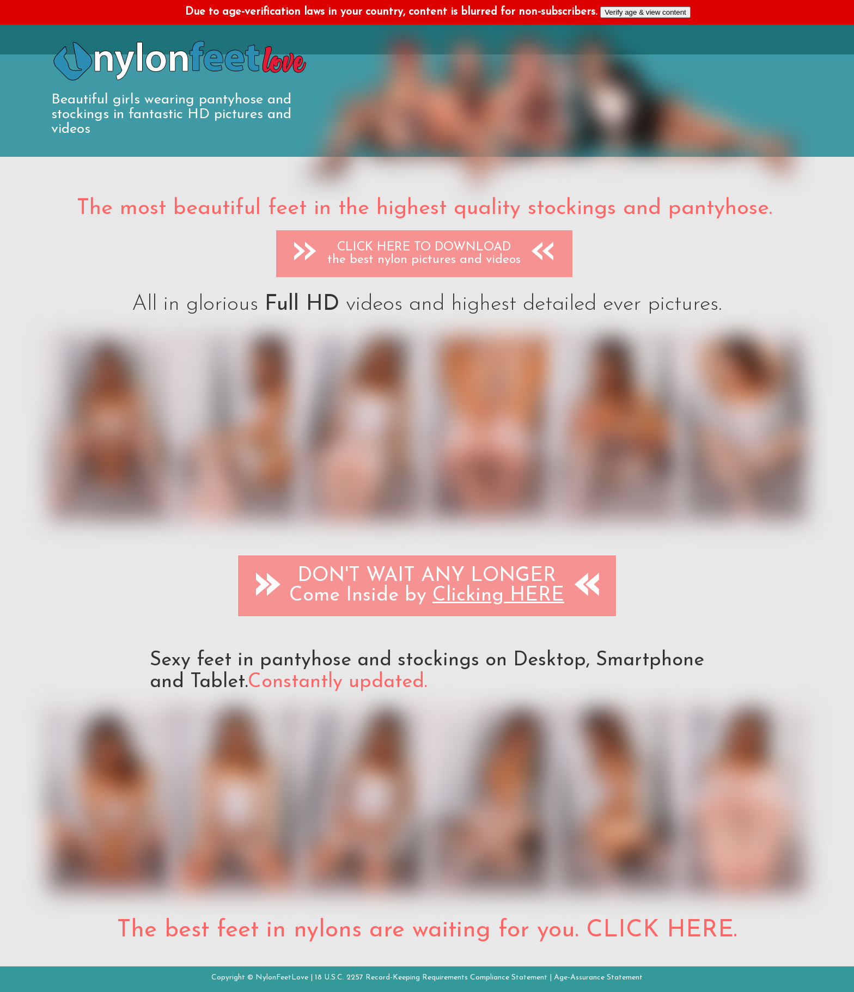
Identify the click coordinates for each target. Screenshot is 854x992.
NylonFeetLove (281, 977)
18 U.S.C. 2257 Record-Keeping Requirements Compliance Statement (431, 977)
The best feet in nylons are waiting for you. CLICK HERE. (427, 930)
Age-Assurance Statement (598, 977)
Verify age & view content (645, 12)
